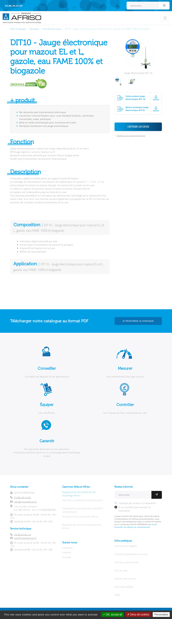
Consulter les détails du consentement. (132, 527)
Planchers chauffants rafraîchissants (82, 500)
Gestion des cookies (125, 578)
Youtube (66, 557)
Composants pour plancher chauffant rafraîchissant (82, 510)
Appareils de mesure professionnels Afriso (81, 526)
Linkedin (66, 552)
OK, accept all (112, 614)
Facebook (67, 547)
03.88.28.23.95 (14, 5)
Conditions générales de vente (131, 554)
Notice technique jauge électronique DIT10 (137, 109)
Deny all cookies (138, 614)
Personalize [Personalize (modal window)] (161, 614)
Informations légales (126, 546)
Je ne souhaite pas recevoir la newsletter (134, 508)
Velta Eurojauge (18, 29)
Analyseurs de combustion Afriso (80, 516)
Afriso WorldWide (124, 586)
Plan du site (121, 570)
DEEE (117, 595)
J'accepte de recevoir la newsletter (137, 503)
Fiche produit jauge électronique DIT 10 (135, 98)
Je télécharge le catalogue (138, 320)
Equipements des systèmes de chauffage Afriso (79, 493)
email (154, 524)
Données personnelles (127, 562)
